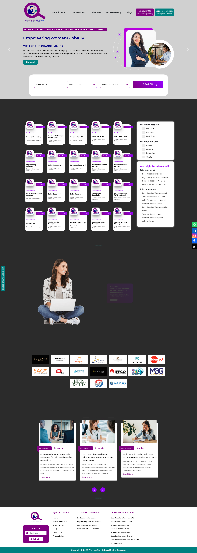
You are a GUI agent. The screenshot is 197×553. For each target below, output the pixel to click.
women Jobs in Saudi (151, 214)
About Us (96, 12)
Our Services (78, 12)
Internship (148, 153)
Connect (30, 62)
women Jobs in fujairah (152, 217)
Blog (55, 529)
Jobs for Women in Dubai (153, 196)
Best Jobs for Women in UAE (154, 193)
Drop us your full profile (3, 278)
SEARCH (152, 84)
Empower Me (145, 12)
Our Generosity (113, 12)
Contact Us (57, 532)
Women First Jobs (98, 550)
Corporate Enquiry (164, 12)
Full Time (148, 128)
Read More (45, 477)
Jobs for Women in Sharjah (154, 200)
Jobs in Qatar (148, 221)
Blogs (129, 12)
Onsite (147, 157)
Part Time (148, 136)
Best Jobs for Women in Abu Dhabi (125, 539)
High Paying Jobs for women (155, 177)
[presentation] (94, 489)
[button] (9, 49)
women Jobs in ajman (152, 203)
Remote (147, 149)
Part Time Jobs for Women (154, 184)
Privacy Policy (58, 536)
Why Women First (60, 521)
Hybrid (147, 145)
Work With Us (58, 525)
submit (36, 539)
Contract (148, 132)
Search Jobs (58, 12)
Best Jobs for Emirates (152, 174)
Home (55, 518)
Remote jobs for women (153, 181)
